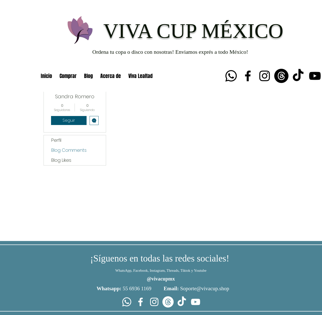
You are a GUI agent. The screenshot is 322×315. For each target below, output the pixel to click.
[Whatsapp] (231, 76)
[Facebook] (248, 76)
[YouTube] (315, 76)
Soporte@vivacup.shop (204, 289)
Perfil (56, 140)
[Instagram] (264, 76)
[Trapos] (281, 76)
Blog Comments (69, 150)
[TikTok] (298, 76)
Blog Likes (61, 160)
